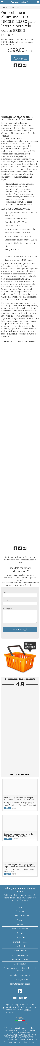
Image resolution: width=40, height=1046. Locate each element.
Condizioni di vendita (20, 915)
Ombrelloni (20, 8)
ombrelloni (28, 559)
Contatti (20, 933)
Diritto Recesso (20, 942)
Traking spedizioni (20, 979)
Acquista (20, 58)
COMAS (20, 562)
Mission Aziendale (20, 955)
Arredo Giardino (7, 8)
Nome (5, 592)
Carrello (20, 937)
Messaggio (7, 609)
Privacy (20, 920)
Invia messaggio (20, 629)
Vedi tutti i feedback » (20, 774)
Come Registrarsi (20, 928)
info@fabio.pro (30, 1039)
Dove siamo (20, 924)
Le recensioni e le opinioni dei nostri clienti (20, 969)
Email (5, 600)
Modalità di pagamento (20, 975)
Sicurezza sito (20, 963)
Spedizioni (20, 946)
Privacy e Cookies (20, 959)
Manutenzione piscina (20, 984)
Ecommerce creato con (20, 1042)
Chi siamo (20, 911)
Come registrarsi (20, 950)
